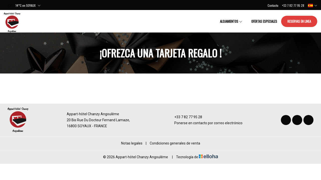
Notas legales (131, 143)
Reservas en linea (299, 21)
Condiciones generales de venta (175, 143)
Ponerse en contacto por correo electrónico (206, 123)
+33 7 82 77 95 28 (185, 117)
